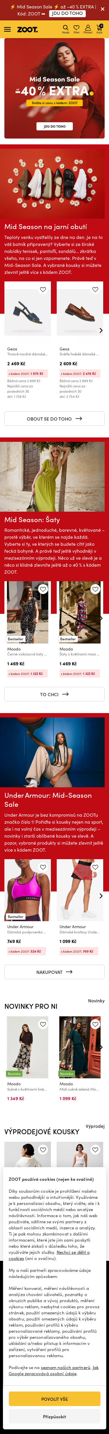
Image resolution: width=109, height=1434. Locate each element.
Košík (100, 28)
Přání (76, 29)
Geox (12, 349)
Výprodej (95, 1126)
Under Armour (20, 926)
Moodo (14, 649)
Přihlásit (87, 29)
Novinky (96, 1000)
